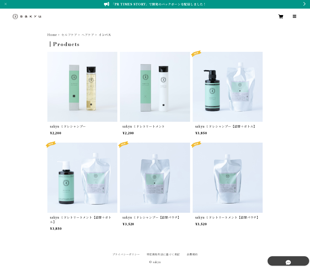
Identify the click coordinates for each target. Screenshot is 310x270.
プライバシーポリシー (126, 254)
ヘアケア (88, 35)
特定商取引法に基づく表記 (163, 254)
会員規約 (192, 254)
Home (52, 35)
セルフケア (69, 35)
